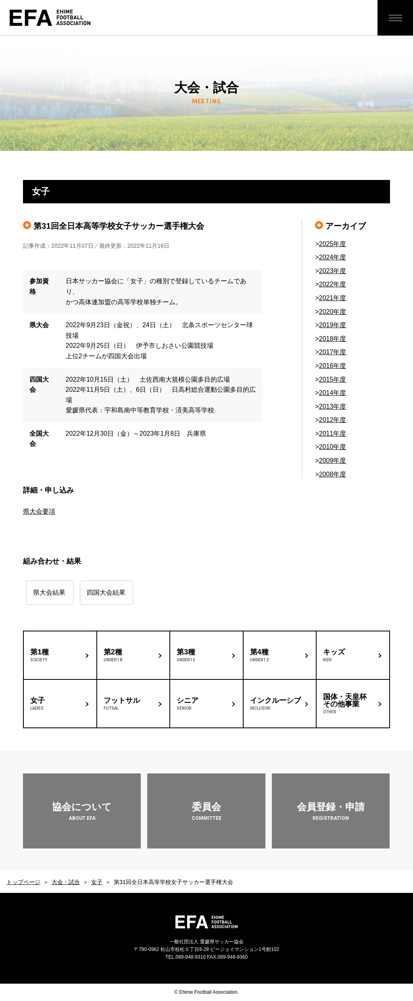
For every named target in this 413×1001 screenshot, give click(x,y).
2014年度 (332, 392)
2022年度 (332, 284)
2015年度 (332, 379)
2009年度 (332, 460)
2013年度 (332, 406)
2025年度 (332, 243)
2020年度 (332, 311)
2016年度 (332, 365)
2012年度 (332, 419)
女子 (96, 882)
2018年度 (332, 338)
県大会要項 (39, 511)
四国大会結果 (117, 592)
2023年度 (332, 270)
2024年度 (332, 257)
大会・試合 (66, 882)
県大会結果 (49, 592)
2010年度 (332, 446)
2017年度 (332, 352)
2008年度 (332, 474)
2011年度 (332, 433)
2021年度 (332, 298)
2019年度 (332, 325)
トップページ (23, 882)
